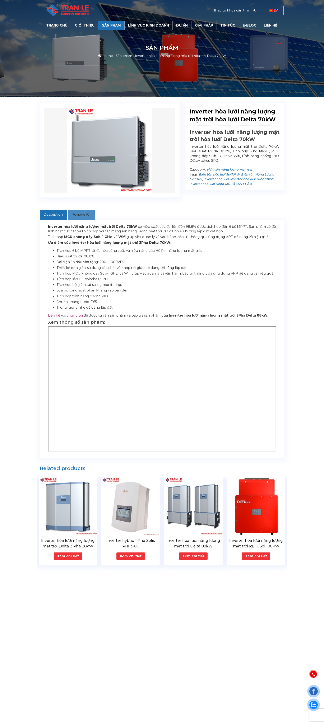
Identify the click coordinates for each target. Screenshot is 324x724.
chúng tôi (74, 317)
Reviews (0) (91, 215)
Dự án (182, 25)
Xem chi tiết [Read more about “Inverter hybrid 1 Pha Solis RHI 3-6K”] (131, 557)
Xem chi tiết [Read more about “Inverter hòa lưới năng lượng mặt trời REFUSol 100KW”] (256, 557)
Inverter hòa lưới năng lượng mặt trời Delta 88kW (193, 544)
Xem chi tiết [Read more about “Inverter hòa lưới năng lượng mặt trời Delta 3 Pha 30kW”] (68, 557)
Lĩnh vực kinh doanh (148, 25)
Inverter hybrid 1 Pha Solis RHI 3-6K (131, 544)
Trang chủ (57, 25)
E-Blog (249, 25)
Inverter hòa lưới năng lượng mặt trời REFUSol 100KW (256, 544)
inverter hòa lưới (216, 179)
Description (56, 215)
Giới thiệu (84, 25)
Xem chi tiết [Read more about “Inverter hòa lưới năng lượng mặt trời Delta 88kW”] (193, 557)
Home (108, 56)
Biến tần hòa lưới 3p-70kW (219, 174)
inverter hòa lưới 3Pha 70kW (252, 179)
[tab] (56, 215)
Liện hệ (54, 317)
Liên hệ (270, 25)
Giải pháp (204, 25)
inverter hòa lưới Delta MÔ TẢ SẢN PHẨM (221, 184)
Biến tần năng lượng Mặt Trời (229, 170)
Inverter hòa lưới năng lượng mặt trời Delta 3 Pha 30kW (68, 544)
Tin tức (227, 25)
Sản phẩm (111, 25)
